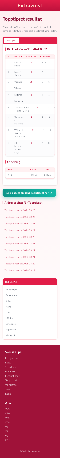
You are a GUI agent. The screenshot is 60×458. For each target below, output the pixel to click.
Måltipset (10, 318)
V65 (7, 417)
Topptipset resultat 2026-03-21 (19, 243)
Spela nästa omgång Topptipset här (29, 192)
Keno (8, 306)
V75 (7, 408)
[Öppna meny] (57, 5)
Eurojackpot (12, 289)
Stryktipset (11, 323)
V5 (6, 426)
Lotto (8, 312)
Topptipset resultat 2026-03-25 (19, 210)
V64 (7, 422)
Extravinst (30, 5)
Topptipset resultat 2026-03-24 (19, 216)
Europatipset (12, 295)
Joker (8, 301)
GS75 (8, 439)
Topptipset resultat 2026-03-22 (19, 230)
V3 (6, 435)
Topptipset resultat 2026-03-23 (19, 223)
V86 (7, 413)
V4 (6, 431)
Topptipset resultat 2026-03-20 (19, 263)
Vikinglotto (11, 335)
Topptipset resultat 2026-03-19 (19, 270)
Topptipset (11, 329)
